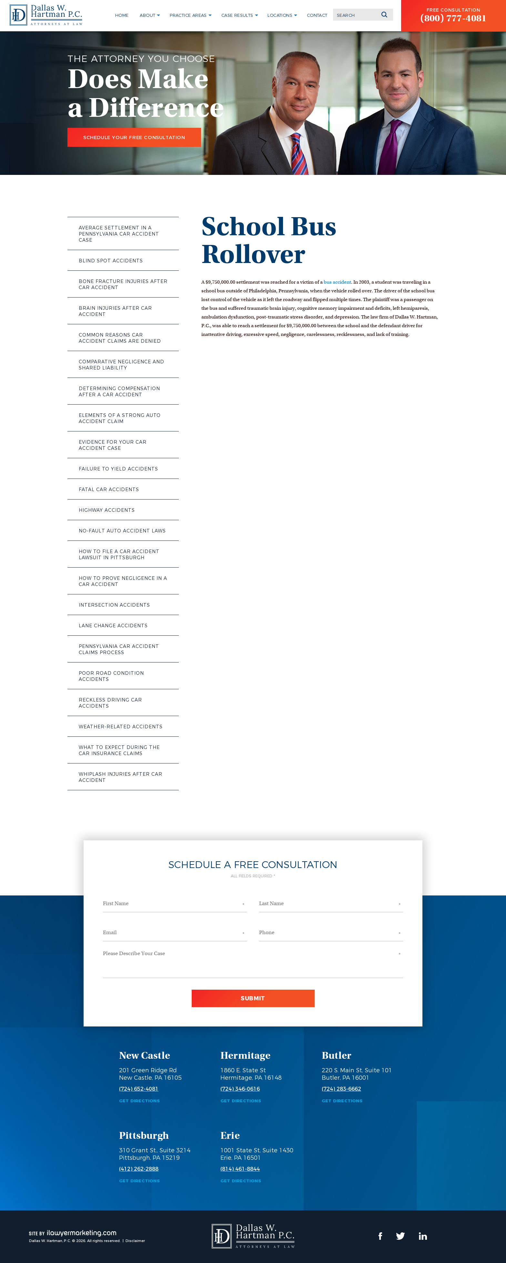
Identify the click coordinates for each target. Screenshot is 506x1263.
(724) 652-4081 (138, 1089)
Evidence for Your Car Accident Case (113, 445)
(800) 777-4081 (453, 18)
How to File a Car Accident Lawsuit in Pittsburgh (119, 555)
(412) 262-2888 (138, 1169)
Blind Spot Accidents (111, 261)
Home (122, 15)
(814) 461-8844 (240, 1169)
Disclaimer (135, 1240)
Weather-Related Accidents (121, 727)
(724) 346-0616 (240, 1089)
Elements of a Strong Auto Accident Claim (120, 418)
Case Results (237, 15)
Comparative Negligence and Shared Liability (121, 365)
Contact (317, 15)
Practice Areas (188, 15)
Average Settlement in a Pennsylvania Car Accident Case (119, 234)
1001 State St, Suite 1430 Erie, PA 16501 (256, 1154)
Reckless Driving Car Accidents (110, 703)
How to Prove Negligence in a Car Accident (123, 581)
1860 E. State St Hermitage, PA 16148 (251, 1074)
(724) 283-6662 (341, 1089)
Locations (280, 15)
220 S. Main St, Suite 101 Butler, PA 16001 (357, 1074)
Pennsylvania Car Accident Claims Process (119, 649)
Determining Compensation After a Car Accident (119, 392)
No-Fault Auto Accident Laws (122, 531)
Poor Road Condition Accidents (111, 676)
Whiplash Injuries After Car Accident (120, 777)
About (147, 15)
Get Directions (139, 1101)
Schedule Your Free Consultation (134, 137)
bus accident (337, 282)
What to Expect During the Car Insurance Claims (119, 750)
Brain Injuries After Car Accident (115, 311)
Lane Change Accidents (113, 626)
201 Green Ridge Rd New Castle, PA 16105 (150, 1074)
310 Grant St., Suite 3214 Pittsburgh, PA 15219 (154, 1154)
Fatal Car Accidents (109, 489)
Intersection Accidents (114, 605)
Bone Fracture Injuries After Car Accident (123, 284)
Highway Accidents (107, 510)
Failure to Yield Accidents (118, 469)
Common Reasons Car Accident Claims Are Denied (120, 338)
